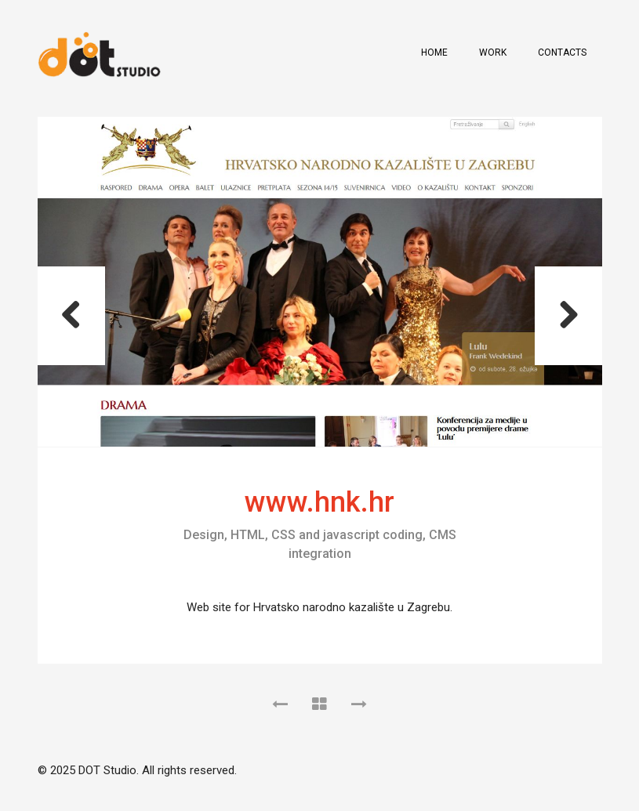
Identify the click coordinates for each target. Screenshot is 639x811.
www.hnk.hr (319, 502)
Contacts (562, 52)
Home (434, 52)
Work (492, 52)
